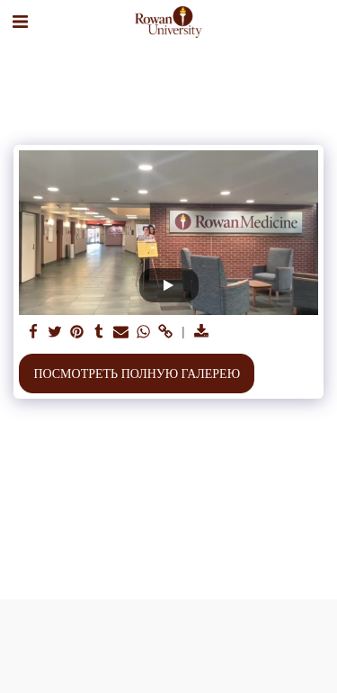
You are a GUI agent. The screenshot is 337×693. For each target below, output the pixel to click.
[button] (19, 21)
